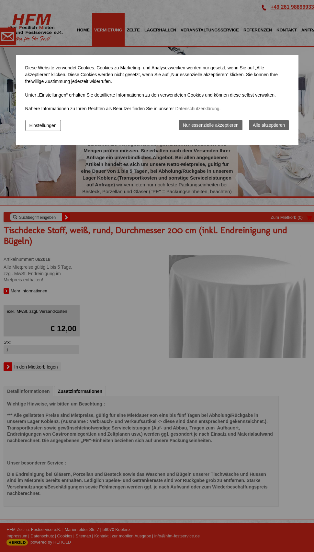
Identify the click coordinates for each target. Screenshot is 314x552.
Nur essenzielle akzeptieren (211, 125)
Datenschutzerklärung (197, 108)
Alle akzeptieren (269, 125)
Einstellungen (43, 125)
